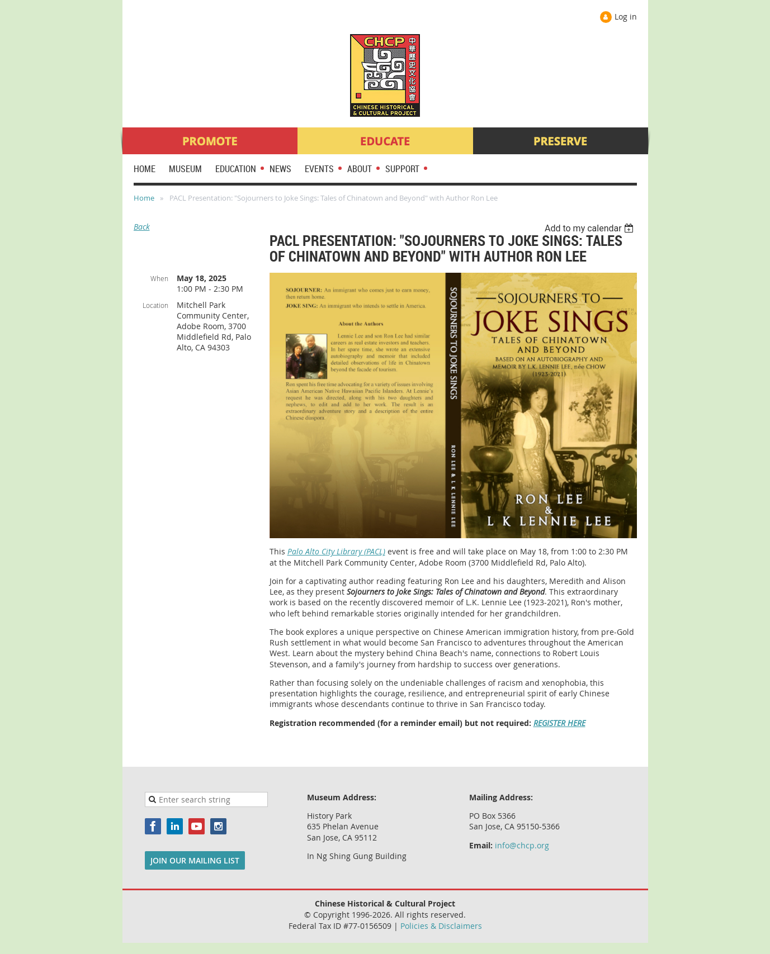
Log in (626, 16)
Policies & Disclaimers (441, 925)
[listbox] (591, 228)
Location (155, 305)
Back (142, 226)
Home (144, 198)
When (159, 278)
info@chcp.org (522, 845)
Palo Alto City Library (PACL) (336, 551)
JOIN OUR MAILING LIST (194, 860)
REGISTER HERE (559, 723)
